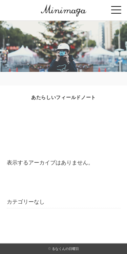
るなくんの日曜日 (65, 249)
